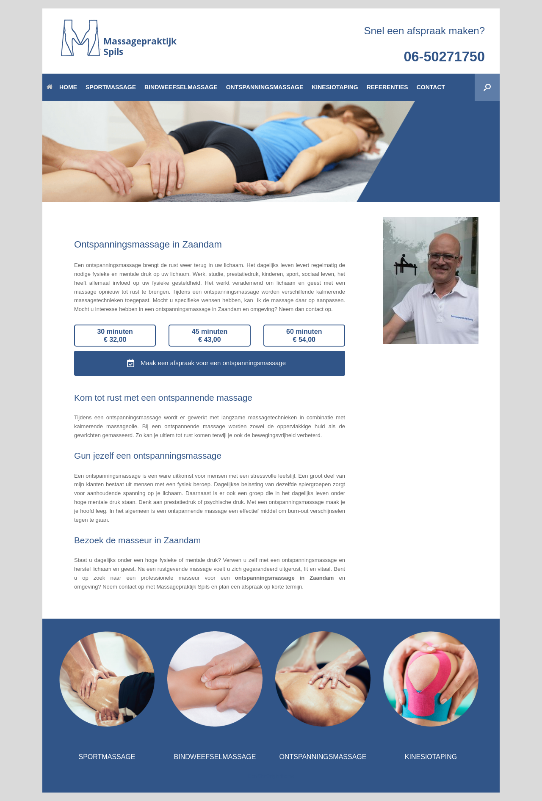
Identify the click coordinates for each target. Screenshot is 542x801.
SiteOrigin (268, 776)
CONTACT (431, 87)
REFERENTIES (387, 87)
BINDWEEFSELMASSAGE (181, 87)
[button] (487, 87)
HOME (62, 87)
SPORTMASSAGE (111, 87)
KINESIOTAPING (335, 87)
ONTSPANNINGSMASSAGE (265, 87)
